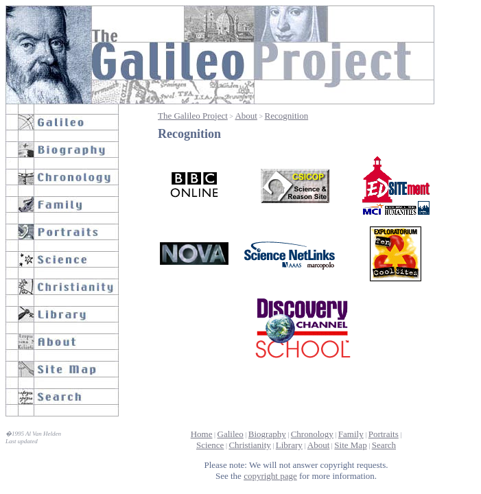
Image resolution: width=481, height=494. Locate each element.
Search (384, 445)
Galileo (231, 434)
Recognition (287, 115)
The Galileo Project (193, 115)
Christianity (249, 445)
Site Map (350, 445)
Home (202, 434)
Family (351, 434)
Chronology (312, 434)
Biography (267, 434)
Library (289, 445)
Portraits (383, 434)
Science (210, 445)
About (246, 115)
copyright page (270, 476)
